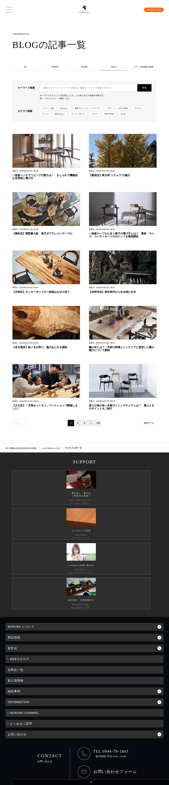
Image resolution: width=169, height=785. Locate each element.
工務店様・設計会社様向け (148, 718)
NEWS (84, 67)
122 (106, 451)
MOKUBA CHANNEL (24, 640)
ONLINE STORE (152, 9)
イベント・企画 (50, 111)
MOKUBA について (21, 554)
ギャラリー (68, 117)
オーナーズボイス (126, 117)
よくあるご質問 (21, 651)
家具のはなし (103, 117)
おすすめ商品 (49, 117)
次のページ (147, 451)
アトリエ (85, 117)
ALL (26, 67)
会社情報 (98, 718)
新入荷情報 (15, 608)
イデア (126, 111)
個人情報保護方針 (15, 718)
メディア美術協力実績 (143, 67)
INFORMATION (18, 629)
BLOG (114, 67)
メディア (47, 124)
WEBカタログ (19, 586)
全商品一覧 (15, 597)
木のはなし (70, 111)
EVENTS (55, 67)
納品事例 (14, 618)
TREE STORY (65, 124)
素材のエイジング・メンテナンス (99, 111)
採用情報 (118, 718)
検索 (144, 90)
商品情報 (14, 564)
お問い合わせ (17, 661)
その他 (81, 124)
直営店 (12, 575)
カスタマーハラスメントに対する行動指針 (59, 718)
